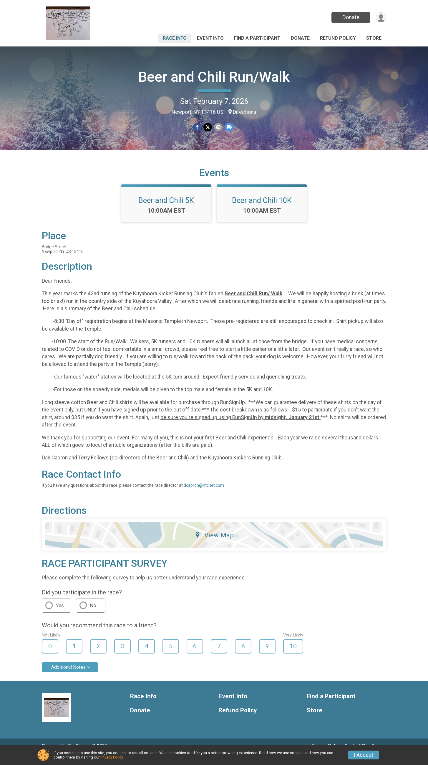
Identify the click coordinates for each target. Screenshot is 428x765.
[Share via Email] (218, 127)
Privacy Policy (111, 757)
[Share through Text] (228, 127)
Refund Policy (338, 38)
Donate (350, 17)
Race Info (175, 38)
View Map (214, 543)
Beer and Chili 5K (166, 208)
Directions (244, 112)
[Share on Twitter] (207, 127)
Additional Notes (68, 675)
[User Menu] (380, 17)
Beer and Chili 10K (262, 208)
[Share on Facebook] (197, 127)
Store (373, 38)
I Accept (363, 755)
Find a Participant (257, 38)
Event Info (210, 38)
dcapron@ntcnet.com (204, 493)
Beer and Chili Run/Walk (214, 77)
